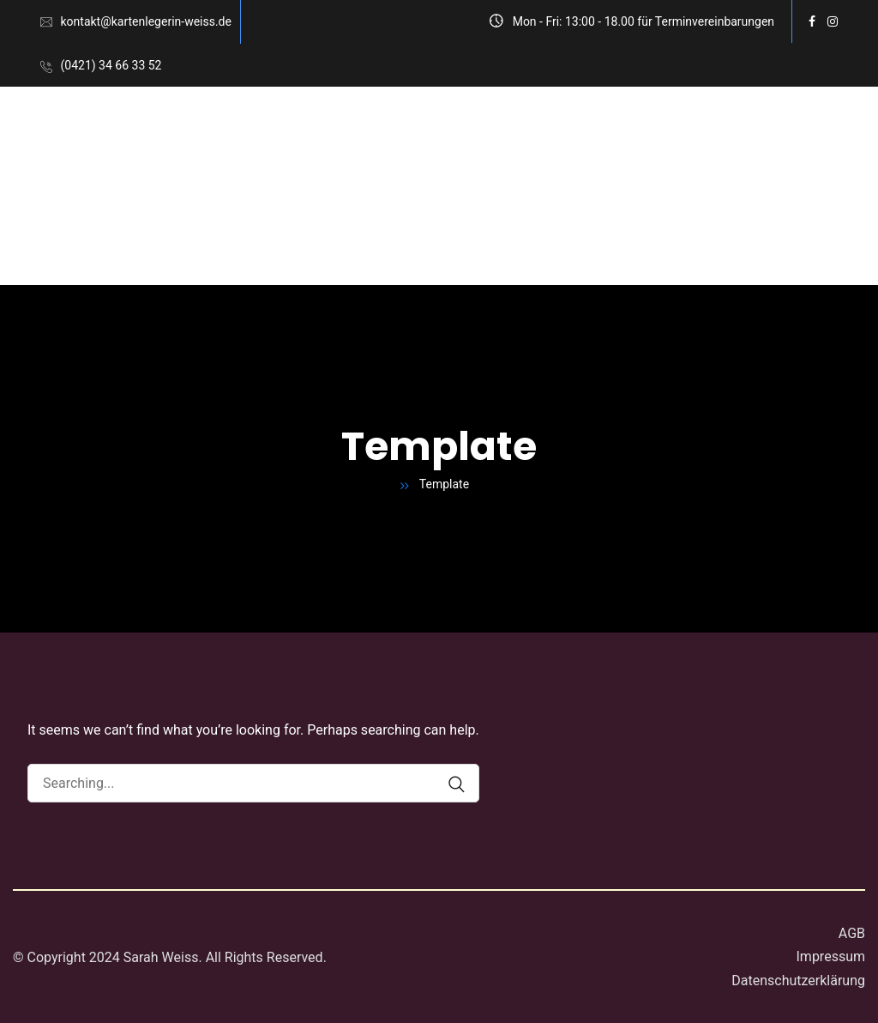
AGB (852, 933)
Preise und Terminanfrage (640, 136)
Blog (308, 236)
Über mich (102, 236)
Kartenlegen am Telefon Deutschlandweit (387, 136)
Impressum (831, 956)
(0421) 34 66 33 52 (110, 65)
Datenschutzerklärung (798, 980)
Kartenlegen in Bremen (144, 136)
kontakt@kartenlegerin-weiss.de (145, 21)
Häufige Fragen (215, 236)
